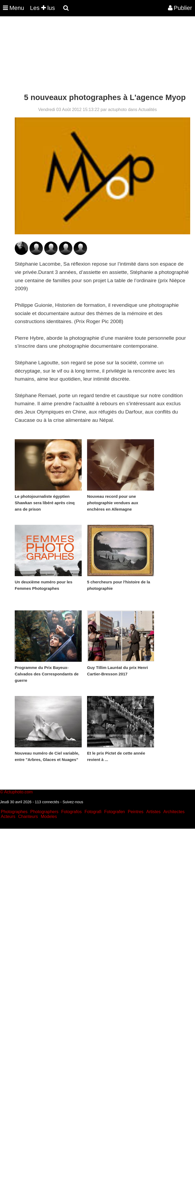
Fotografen (114, 811)
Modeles (49, 816)
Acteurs (8, 816)
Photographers (44, 811)
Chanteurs (28, 816)
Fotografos (71, 811)
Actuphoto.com (18, 792)
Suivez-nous (72, 802)
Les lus (42, 8)
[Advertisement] (97, 55)
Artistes (153, 811)
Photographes (14, 811)
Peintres (136, 811)
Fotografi (92, 811)
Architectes (174, 811)
